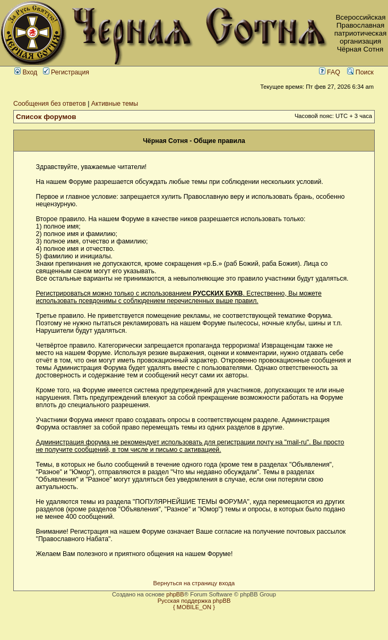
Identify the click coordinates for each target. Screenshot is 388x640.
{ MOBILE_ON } (194, 607)
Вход (25, 72)
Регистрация (66, 72)
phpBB (175, 594)
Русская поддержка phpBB (194, 600)
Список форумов (46, 117)
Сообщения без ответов (49, 103)
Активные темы (114, 103)
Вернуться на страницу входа (194, 583)
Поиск (360, 72)
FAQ (329, 72)
